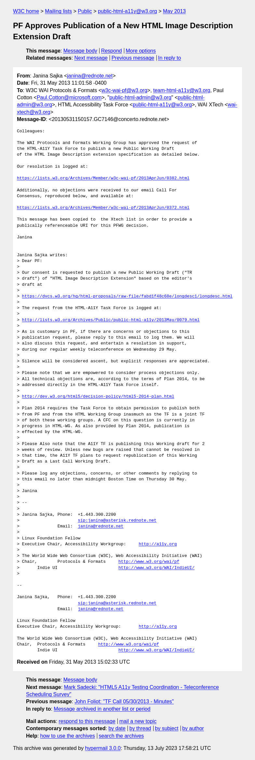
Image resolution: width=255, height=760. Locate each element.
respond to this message (87, 721)
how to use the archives (67, 736)
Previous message (133, 58)
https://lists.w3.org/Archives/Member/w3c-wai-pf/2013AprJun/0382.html (103, 178)
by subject (166, 728)
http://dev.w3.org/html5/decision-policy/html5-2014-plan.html (98, 397)
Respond (111, 51)
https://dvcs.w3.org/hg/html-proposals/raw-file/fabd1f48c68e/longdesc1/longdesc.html (127, 296)
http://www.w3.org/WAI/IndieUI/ (156, 568)
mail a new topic (138, 721)
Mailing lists (58, 11)
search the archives (121, 736)
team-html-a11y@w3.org (181, 90)
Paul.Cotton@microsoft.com (69, 97)
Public (85, 11)
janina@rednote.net (90, 75)
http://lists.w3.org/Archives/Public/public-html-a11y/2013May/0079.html (111, 320)
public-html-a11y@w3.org (127, 11)
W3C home (26, 11)
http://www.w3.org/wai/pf (148, 562)
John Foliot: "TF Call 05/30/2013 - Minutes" (124, 701)
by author (193, 728)
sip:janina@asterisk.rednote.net (117, 521)
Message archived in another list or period (102, 709)
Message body (80, 51)
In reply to (169, 58)
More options (141, 51)
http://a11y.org (158, 544)
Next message (91, 58)
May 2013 (174, 11)
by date (116, 728)
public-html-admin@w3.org (140, 97)
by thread (140, 728)
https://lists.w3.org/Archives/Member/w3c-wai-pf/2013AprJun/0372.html (103, 208)
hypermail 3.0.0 (102, 748)
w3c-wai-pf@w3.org (124, 90)
